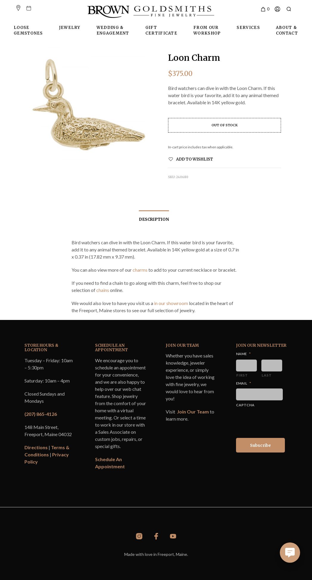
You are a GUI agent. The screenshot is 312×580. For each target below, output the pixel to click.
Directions (36, 447)
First (242, 375)
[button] (264, 9)
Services (248, 27)
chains (102, 290)
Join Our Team (193, 411)
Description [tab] (154, 219)
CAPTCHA (245, 405)
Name (243, 354)
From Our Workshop (207, 30)
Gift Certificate (161, 30)
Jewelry (69, 27)
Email (243, 383)
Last (267, 375)
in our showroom (171, 303)
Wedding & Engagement (113, 30)
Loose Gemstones (28, 30)
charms (140, 270)
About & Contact (287, 30)
